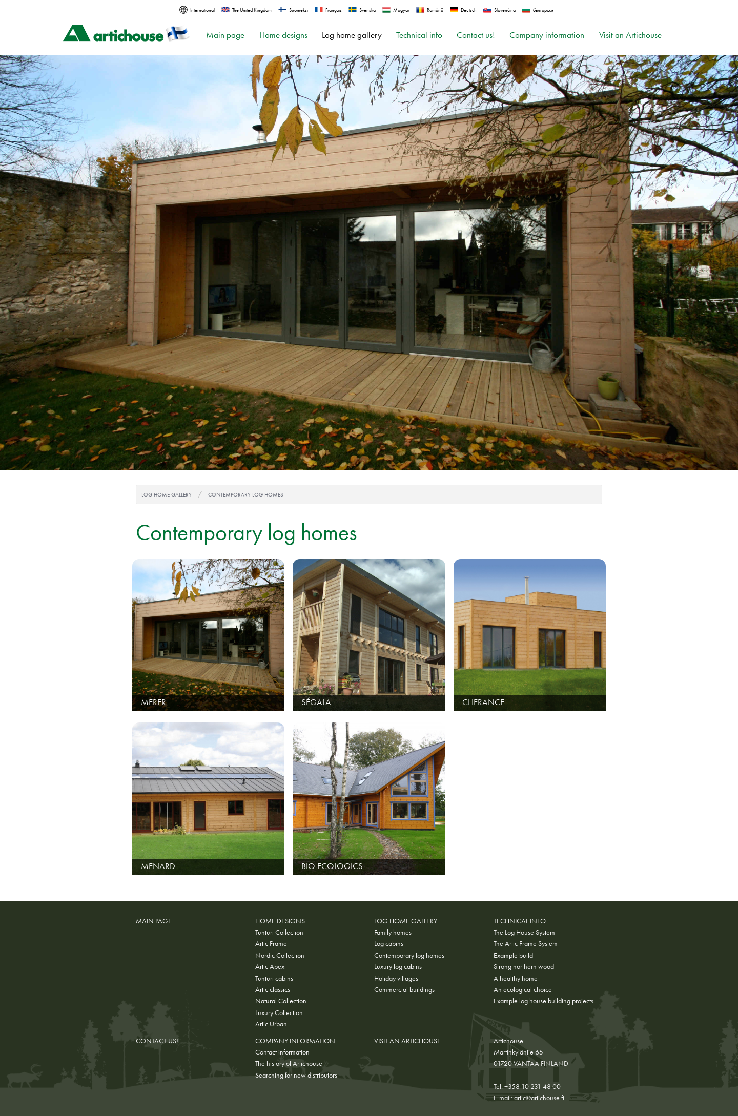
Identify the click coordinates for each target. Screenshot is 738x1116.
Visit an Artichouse (630, 35)
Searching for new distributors (296, 1075)
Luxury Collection (279, 1012)
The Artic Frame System (526, 943)
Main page (225, 35)
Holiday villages (396, 978)
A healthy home (516, 978)
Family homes (393, 932)
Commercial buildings (404, 989)
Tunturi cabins (274, 978)
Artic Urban (271, 1023)
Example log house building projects (543, 1000)
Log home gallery (352, 35)
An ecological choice (523, 989)
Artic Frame (271, 943)
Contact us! (476, 35)
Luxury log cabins (398, 966)
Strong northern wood (524, 966)
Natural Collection (280, 1000)
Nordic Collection (279, 955)
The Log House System (524, 932)
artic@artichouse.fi (539, 1097)
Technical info (419, 35)
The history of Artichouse (288, 1063)
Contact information (282, 1052)
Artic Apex (269, 966)
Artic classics (272, 989)
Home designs (283, 35)
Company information (546, 35)
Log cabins (388, 943)
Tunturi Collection (279, 932)
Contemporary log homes (245, 494)
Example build (513, 955)
